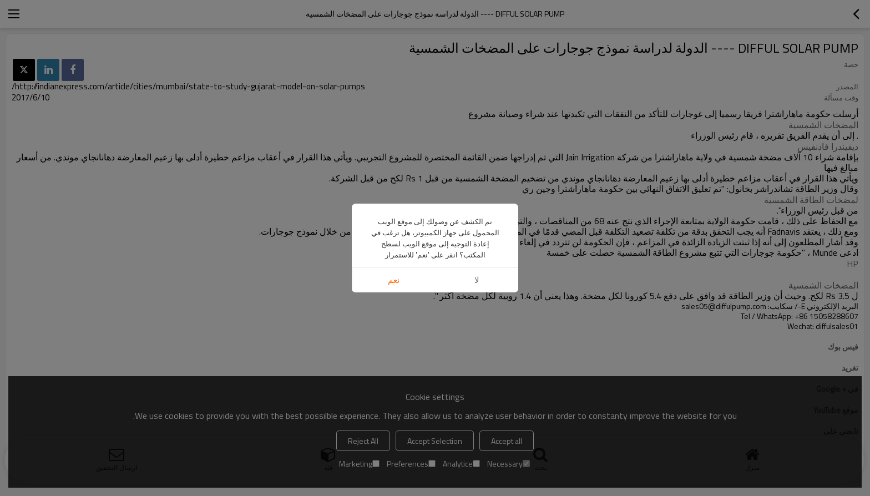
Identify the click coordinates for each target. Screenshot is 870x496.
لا (476, 280)
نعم (393, 280)
